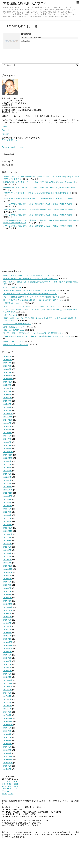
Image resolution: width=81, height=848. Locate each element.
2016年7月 (7, 734)
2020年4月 (7, 591)
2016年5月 (7, 741)
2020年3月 (7, 595)
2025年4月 (7, 401)
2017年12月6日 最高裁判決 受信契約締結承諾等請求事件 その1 (30, 294)
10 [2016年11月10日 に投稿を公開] (10, 784)
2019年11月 (8, 607)
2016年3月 (7, 747)
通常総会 (26, 34)
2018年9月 (7, 652)
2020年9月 (7, 575)
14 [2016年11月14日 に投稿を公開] (3, 786)
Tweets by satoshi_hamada (12, 147)
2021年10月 (8, 534)
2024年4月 (7, 439)
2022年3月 (7, 518)
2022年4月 (7, 515)
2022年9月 (7, 499)
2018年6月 (7, 661)
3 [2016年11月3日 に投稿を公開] (9, 782)
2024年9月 (7, 423)
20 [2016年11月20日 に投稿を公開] (17, 786)
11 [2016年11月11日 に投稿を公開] (12, 784)
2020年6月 (7, 585)
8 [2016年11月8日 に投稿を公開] (4, 784)
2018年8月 (7, 655)
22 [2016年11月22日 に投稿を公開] (5, 789)
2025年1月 (7, 410)
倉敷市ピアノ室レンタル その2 (15, 345)
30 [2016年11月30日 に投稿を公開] (8, 791)
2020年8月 (7, 579)
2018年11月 (8, 645)
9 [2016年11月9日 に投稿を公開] (7, 784)
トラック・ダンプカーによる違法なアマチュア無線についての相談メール (32, 306)
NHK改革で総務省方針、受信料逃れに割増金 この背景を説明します (30, 279)
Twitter (4, 126)
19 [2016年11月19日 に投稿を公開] (15, 786)
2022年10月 (8, 496)
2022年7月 (7, 506)
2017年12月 (8, 680)
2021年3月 (7, 556)
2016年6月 (7, 737)
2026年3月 (7, 366)
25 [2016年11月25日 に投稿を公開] (12, 789)
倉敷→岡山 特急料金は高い (14, 330)
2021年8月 (7, 541)
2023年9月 (7, 461)
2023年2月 (7, 483)
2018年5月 (7, 664)
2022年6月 (7, 509)
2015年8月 (7, 769)
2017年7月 (7, 696)
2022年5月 (7, 512)
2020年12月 (8, 566)
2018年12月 (8, 642)
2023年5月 (7, 474)
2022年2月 (7, 522)
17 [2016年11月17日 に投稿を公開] (10, 786)
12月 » (10, 794)
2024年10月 (8, 420)
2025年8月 (7, 388)
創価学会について (10, 315)
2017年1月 (7, 715)
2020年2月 (7, 598)
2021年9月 (7, 537)
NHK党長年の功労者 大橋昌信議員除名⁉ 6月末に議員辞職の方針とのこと (32, 300)
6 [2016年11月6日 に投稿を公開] (16, 782)
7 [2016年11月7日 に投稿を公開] (2, 784)
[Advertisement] (40, 249)
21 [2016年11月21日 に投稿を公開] (3, 789)
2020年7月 (7, 582)
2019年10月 (8, 610)
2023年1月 (7, 487)
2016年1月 (7, 753)
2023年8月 (7, 464)
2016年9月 (7, 728)
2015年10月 (8, 763)
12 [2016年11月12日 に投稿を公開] (15, 784)
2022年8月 (7, 502)
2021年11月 (8, 531)
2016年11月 (8, 721)
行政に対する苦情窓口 (12, 287)
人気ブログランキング (10, 140)
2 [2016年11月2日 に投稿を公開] (7, 782)
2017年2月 (7, 712)
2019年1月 (7, 639)
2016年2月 (7, 750)
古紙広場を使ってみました (13, 303)
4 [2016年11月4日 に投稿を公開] (11, 782)
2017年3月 (7, 709)
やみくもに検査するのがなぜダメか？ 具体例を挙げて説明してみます (31, 297)
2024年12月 (8, 414)
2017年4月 (7, 706)
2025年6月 (7, 395)
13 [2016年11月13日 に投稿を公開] (17, 784)
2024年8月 (7, 426)
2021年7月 (7, 544)
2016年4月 (7, 744)
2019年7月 (7, 620)
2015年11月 (8, 760)
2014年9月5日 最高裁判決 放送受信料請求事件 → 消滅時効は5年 (31, 290)
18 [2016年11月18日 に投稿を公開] (12, 786)
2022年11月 (8, 493)
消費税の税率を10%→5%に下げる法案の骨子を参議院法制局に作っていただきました (37, 336)
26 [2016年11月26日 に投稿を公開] (15, 789)
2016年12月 (8, 718)
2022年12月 (8, 490)
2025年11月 (8, 379)
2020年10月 (8, 572)
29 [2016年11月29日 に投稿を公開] (5, 791)
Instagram (5, 134)
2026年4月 (7, 363)
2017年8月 (7, 693)
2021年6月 (7, 547)
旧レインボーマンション (13, 341)
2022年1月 (7, 525)
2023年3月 (7, 480)
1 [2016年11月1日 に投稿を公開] (4, 782)
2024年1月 (7, 449)
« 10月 (4, 794)
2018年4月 (7, 668)
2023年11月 (8, 455)
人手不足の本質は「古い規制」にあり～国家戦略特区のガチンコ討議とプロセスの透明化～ (39, 204)
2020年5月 (7, 588)
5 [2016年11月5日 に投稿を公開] (14, 782)
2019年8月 (7, 617)
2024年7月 (7, 429)
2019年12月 (8, 604)
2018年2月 (7, 674)
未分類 (38, 38)
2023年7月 (7, 468)
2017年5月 (7, 702)
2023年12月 (8, 452)
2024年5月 (7, 436)
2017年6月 (7, 699)
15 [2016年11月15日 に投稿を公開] (5, 786)
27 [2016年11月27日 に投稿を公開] (17, 789)
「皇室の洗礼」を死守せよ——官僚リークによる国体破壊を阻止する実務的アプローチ (37, 193)
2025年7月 (7, 391)
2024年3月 (7, 442)
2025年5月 (7, 398)
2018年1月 (7, 677)
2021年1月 (7, 563)
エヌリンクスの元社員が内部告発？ (17, 324)
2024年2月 (7, 445)
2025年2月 (7, 407)
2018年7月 (7, 658)
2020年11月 (8, 569)
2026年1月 (7, 372)
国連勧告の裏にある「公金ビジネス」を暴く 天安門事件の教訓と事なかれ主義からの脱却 (39, 182)
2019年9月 (7, 614)
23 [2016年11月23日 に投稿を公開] (8, 789)
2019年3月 (7, 633)
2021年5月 (7, 550)
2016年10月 (8, 725)
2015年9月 (7, 766)
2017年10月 (8, 687)
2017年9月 (7, 690)
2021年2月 (7, 560)
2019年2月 (7, 636)
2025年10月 (8, 382)
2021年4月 (7, 553)
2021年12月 (8, 528)
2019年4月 (7, 629)
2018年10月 (8, 648)
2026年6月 (7, 356)
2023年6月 (7, 471)
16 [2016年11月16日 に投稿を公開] (8, 786)
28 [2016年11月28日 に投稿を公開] (3, 791)
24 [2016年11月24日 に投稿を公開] (10, 789)
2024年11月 (8, 417)
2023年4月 (7, 477)
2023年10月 (8, 458)
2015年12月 (8, 756)
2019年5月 (7, 626)
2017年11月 (8, 683)
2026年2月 (7, 369)
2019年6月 (7, 623)
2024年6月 (7, 433)
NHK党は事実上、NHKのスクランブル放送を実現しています (27, 275)
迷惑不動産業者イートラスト (14, 327)
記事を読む (25, 41)
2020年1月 (7, 601)
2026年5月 (7, 360)
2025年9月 (7, 385)
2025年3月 (7, 404)
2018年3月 (7, 671)
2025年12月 (8, 375)
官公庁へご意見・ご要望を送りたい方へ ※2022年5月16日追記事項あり (32, 333)
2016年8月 (7, 731)
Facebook (5, 130)
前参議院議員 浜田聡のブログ (25, 3)
